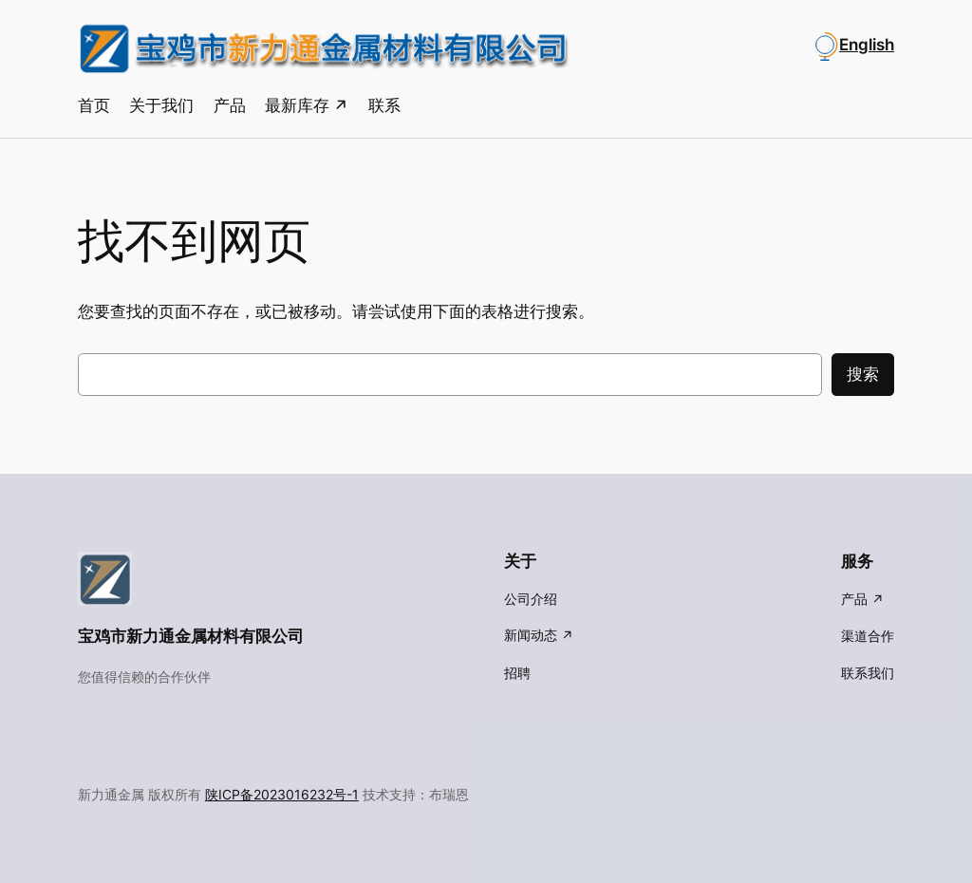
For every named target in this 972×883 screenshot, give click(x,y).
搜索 (863, 374)
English (866, 44)
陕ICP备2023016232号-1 (282, 794)
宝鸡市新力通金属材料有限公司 (191, 636)
